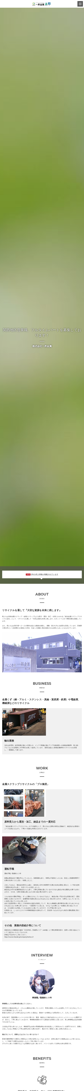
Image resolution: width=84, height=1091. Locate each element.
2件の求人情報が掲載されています (44, 574)
